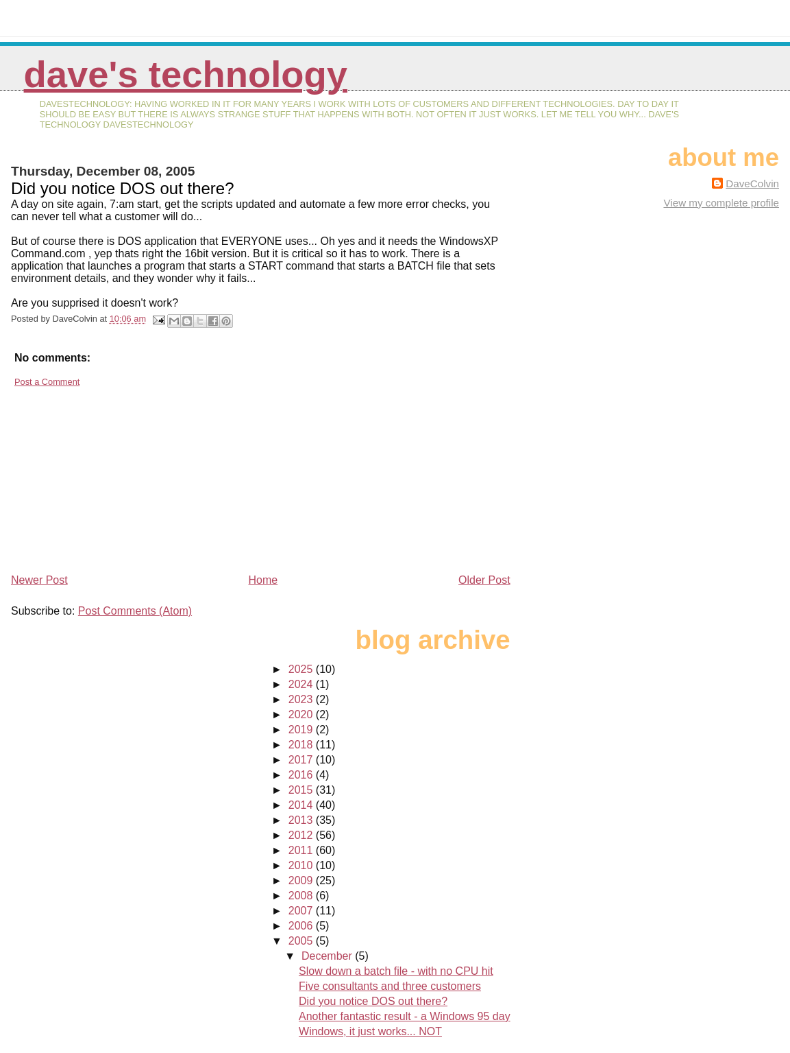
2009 (302, 880)
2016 (302, 775)
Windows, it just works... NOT (370, 1031)
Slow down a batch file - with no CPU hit (396, 971)
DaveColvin (752, 183)
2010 (302, 865)
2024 (302, 684)
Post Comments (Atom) (135, 611)
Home (263, 580)
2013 (302, 820)
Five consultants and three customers (390, 986)
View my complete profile (721, 203)
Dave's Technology (185, 74)
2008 (302, 895)
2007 (302, 910)
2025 (302, 669)
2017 (302, 760)
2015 (302, 790)
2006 (302, 926)
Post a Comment (46, 382)
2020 (302, 714)
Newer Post (39, 580)
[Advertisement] (114, 474)
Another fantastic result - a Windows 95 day (404, 1016)
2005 (302, 941)
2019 (302, 729)
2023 (302, 699)
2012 (302, 835)
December (328, 956)
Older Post (484, 580)
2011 (302, 850)
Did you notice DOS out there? (373, 1001)
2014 (302, 805)
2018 (302, 744)
